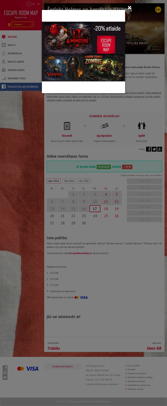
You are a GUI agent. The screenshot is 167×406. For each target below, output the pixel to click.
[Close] (129, 7)
